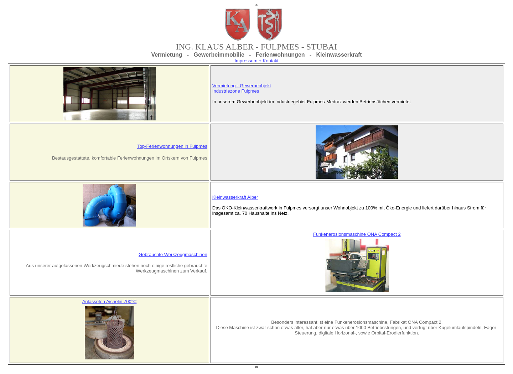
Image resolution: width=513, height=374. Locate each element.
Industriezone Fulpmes (235, 91)
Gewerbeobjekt (255, 85)
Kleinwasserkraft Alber (235, 197)
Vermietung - (226, 85)
